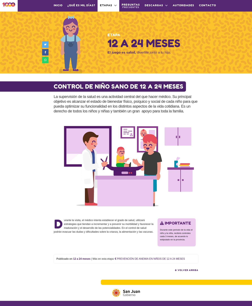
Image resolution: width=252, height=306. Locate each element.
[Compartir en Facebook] (46, 52)
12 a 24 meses (81, 258)
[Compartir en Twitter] (46, 44)
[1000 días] (8, 5)
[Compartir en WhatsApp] (46, 60)
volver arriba (186, 270)
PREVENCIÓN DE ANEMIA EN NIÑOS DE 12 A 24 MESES (149, 258)
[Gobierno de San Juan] (126, 293)
